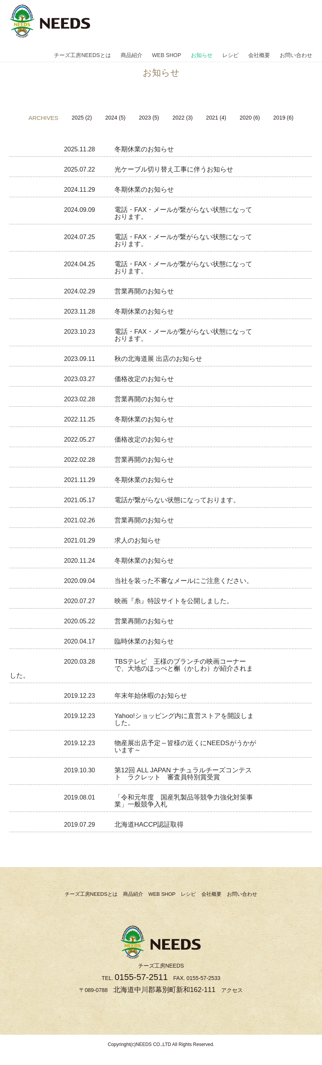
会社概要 (259, 55)
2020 (246, 117)
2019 (279, 117)
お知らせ (202, 55)
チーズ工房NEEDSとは (82, 55)
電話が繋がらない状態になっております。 (177, 500)
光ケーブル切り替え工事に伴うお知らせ (173, 169)
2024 (111, 117)
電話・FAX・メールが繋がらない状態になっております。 (183, 213)
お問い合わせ (296, 55)
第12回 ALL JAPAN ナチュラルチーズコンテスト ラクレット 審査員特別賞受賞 (183, 774)
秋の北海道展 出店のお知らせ (158, 359)
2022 (178, 117)
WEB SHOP (166, 55)
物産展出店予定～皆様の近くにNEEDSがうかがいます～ (185, 746)
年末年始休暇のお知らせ (150, 695)
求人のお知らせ (137, 540)
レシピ (230, 55)
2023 (145, 117)
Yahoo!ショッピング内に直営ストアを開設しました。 (184, 719)
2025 (78, 117)
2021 (212, 117)
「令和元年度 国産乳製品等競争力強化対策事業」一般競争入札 (183, 801)
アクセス (232, 990)
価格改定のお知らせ (144, 379)
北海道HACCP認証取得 (149, 824)
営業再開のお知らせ (144, 291)
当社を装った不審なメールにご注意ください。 (183, 581)
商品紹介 (131, 55)
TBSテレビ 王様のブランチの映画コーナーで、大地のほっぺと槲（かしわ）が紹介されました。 (131, 668)
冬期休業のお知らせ (144, 149)
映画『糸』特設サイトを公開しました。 (173, 601)
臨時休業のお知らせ (144, 641)
